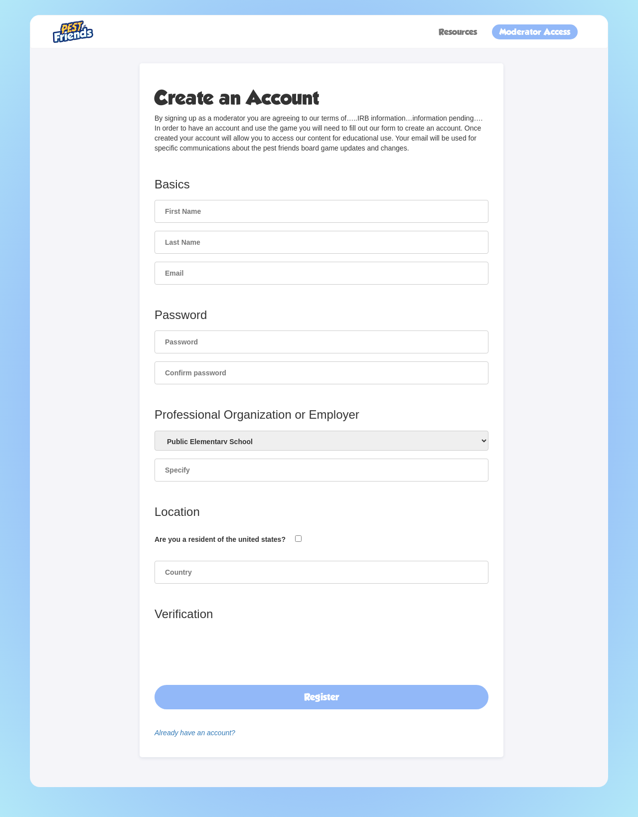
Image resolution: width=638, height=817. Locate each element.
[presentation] (230, 645)
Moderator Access (534, 32)
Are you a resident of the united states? (220, 539)
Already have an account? (195, 733)
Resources (458, 32)
